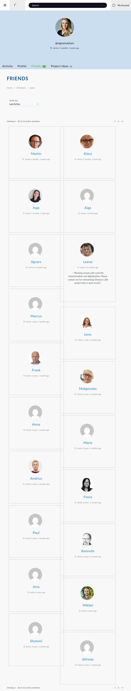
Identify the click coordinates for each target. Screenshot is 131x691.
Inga (46, 206)
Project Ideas (75, 66)
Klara (98, 152)
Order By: (27, 100)
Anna (46, 423)
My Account (120, 5)
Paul (46, 531)
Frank (46, 369)
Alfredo (98, 658)
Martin (46, 152)
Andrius (46, 477)
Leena (98, 261)
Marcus (46, 315)
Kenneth (98, 550)
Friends (52, 66)
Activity (21, 66)
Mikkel (98, 604)
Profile (35, 66)
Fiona (98, 496)
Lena (98, 333)
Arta (46, 586)
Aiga (98, 206)
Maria (98, 441)
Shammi (46, 640)
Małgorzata (98, 387)
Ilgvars (46, 261)
